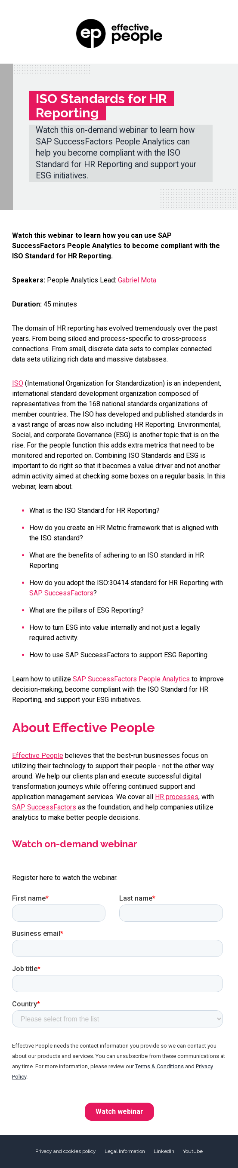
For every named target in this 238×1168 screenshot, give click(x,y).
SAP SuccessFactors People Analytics (131, 679)
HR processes (176, 797)
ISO (17, 383)
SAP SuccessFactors (61, 593)
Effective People (37, 755)
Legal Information (125, 1151)
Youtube (193, 1151)
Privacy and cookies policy (65, 1151)
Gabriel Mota (137, 280)
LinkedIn (164, 1151)
